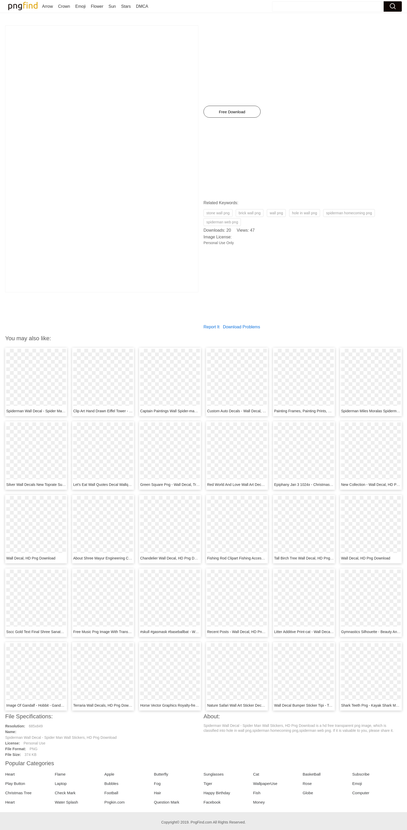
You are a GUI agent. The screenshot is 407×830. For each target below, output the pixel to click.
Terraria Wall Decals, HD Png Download (105, 705)
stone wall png (218, 213)
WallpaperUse (265, 783)
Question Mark (166, 802)
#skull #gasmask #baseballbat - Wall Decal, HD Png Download (190, 632)
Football (111, 793)
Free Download (232, 112)
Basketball (312, 774)
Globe (308, 793)
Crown (64, 6)
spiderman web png (222, 222)
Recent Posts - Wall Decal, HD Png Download (244, 632)
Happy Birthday (217, 793)
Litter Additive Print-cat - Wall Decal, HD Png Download (318, 632)
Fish (256, 793)
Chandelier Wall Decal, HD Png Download (174, 558)
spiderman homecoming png (349, 213)
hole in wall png (304, 213)
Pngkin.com (114, 802)
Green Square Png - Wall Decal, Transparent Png (180, 485)
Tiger (208, 783)
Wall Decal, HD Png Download (30, 558)
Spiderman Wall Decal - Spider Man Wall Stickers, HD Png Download (62, 411)
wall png (276, 213)
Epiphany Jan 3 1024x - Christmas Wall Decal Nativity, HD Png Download (333, 485)
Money (259, 802)
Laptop (61, 783)
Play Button (15, 783)
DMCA (142, 6)
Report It (211, 327)
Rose (307, 783)
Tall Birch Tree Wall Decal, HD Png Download (310, 558)
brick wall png (250, 213)
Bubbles (111, 783)
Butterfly (161, 774)
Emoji (80, 6)
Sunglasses (214, 774)
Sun (112, 6)
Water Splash (66, 802)
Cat (256, 774)
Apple (109, 774)
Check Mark (65, 793)
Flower (97, 6)
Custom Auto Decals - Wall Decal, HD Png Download (250, 411)
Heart (10, 774)
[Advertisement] (101, 62)
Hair (157, 793)
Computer (360, 793)
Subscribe (361, 774)
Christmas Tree (18, 793)
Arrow (47, 6)
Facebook (212, 802)
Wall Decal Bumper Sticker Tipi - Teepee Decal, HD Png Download (327, 705)
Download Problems (241, 327)
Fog (157, 783)
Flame (60, 774)
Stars (126, 6)
